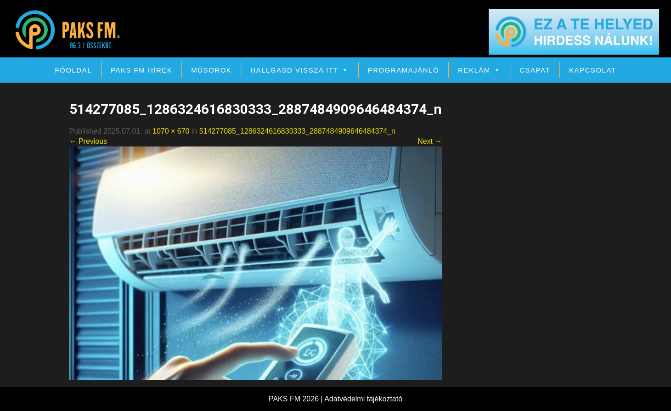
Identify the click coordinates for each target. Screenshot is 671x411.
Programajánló (403, 70)
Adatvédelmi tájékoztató (363, 399)
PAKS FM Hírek (141, 70)
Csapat (534, 70)
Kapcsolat (592, 70)
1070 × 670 (171, 131)
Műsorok (211, 70)
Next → (429, 141)
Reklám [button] (479, 70)
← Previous (88, 141)
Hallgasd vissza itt (299, 70)
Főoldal (73, 70)
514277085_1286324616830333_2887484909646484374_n (297, 131)
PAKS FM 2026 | (296, 399)
